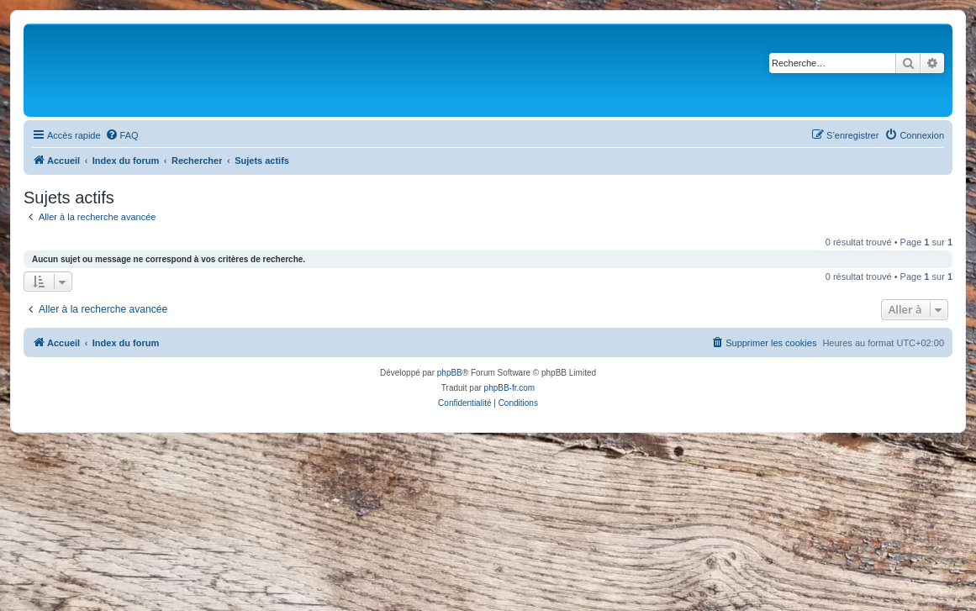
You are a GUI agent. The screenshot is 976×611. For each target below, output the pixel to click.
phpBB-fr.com (509, 387)
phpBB (449, 372)
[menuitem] (122, 135)
